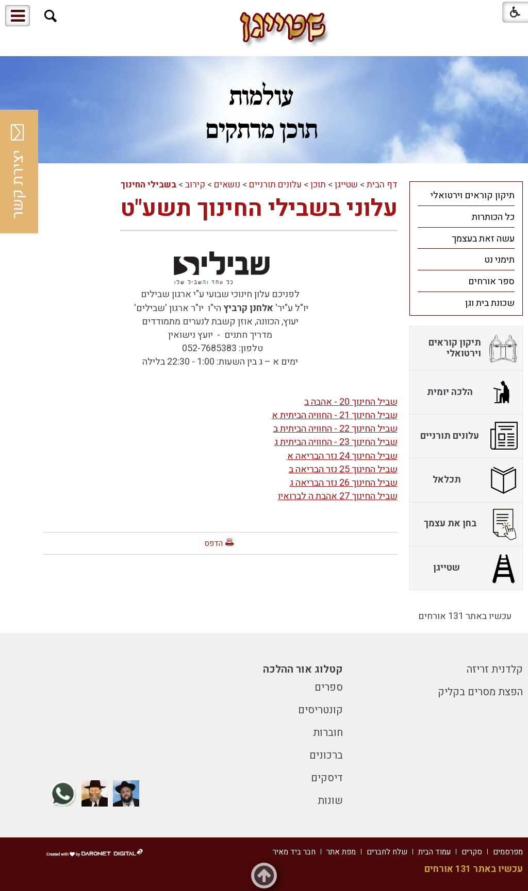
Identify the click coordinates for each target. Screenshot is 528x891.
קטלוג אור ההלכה (303, 669)
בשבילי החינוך (148, 184)
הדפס (213, 543)
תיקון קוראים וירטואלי (473, 195)
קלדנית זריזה (495, 669)
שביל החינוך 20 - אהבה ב (351, 402)
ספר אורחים (491, 281)
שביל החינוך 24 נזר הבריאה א (342, 456)
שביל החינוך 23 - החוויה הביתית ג (336, 442)
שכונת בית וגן (490, 303)
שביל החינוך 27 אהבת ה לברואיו (338, 496)
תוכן (318, 184)
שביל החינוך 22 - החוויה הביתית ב (335, 429)
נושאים (227, 184)
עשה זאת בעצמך (483, 239)
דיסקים (327, 777)
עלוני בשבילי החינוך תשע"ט (259, 209)
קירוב (195, 184)
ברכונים (326, 755)
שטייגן (346, 184)
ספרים (329, 687)
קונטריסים (320, 709)
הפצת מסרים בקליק (480, 691)
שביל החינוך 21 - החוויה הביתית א (335, 415)
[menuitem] (466, 195)
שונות (330, 800)
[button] (51, 16)
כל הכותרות (493, 217)
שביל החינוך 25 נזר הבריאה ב (343, 469)
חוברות (328, 732)
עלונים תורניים (275, 184)
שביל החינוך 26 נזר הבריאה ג (344, 483)
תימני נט (499, 260)
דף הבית (382, 184)
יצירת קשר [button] (18, 171)
